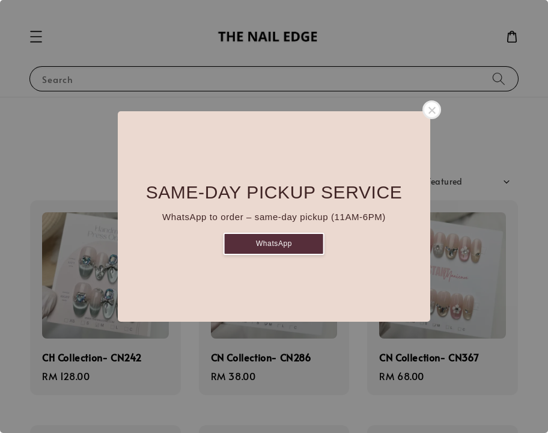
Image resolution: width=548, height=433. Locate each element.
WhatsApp (274, 243)
